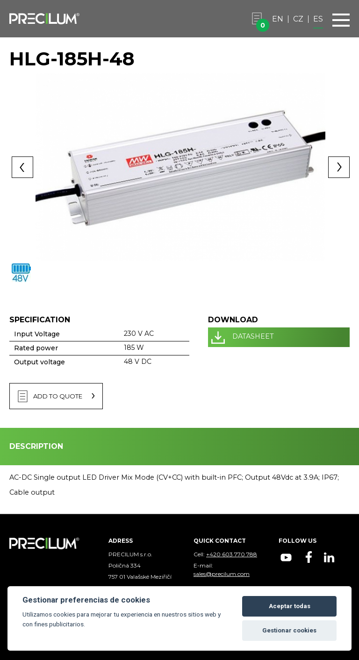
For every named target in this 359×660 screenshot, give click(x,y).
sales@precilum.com (222, 573)
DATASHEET (253, 336)
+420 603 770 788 (231, 554)
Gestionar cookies (289, 630)
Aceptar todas (289, 606)
